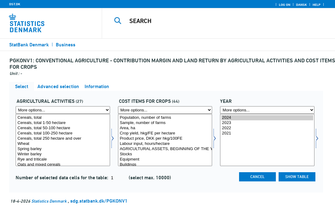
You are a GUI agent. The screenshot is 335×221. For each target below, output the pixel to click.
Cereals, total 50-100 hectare (63, 128)
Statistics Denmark (49, 201)
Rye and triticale (63, 159)
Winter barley (63, 154)
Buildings (165, 164)
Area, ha (165, 128)
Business (65, 45)
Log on (284, 4)
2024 (267, 117)
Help (317, 4)
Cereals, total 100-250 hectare (63, 133)
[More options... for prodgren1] (63, 110)
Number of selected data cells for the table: (62, 177)
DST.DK (14, 4)
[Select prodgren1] (63, 140)
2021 (267, 133)
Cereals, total (63, 117)
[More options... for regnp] (165, 110)
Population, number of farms (165, 117)
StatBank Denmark (29, 45)
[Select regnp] (165, 140)
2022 (267, 128)
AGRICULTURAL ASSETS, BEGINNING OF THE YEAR (165, 149)
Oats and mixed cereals (63, 164)
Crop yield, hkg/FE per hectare (165, 133)
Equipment (165, 159)
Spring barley (63, 149)
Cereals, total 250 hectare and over (63, 138)
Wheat (63, 143)
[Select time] (267, 140)
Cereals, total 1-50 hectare (63, 123)
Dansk (301, 4)
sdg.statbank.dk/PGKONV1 (99, 201)
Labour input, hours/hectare (165, 143)
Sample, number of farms (165, 123)
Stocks (165, 154)
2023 (267, 123)
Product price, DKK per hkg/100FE (165, 138)
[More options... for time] (267, 110)
